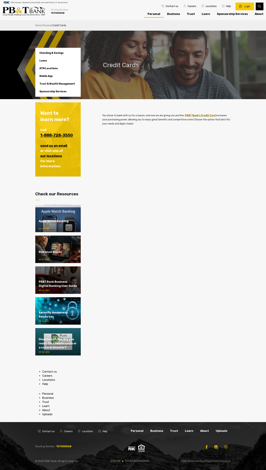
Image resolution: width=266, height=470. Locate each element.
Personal (154, 14)
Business (173, 14)
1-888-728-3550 (56, 135)
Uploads (47, 414)
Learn (206, 14)
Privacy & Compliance (137, 460)
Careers (189, 6)
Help (226, 6)
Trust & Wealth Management (57, 83)
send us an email (53, 146)
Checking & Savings (51, 53)
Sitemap (115, 460)
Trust (191, 14)
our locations (51, 156)
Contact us (169, 6)
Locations (209, 6)
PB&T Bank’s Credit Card (200, 115)
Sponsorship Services (232, 14)
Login (244, 6)
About (46, 410)
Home (38, 25)
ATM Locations (48, 68)
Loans (43, 60)
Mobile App (46, 76)
